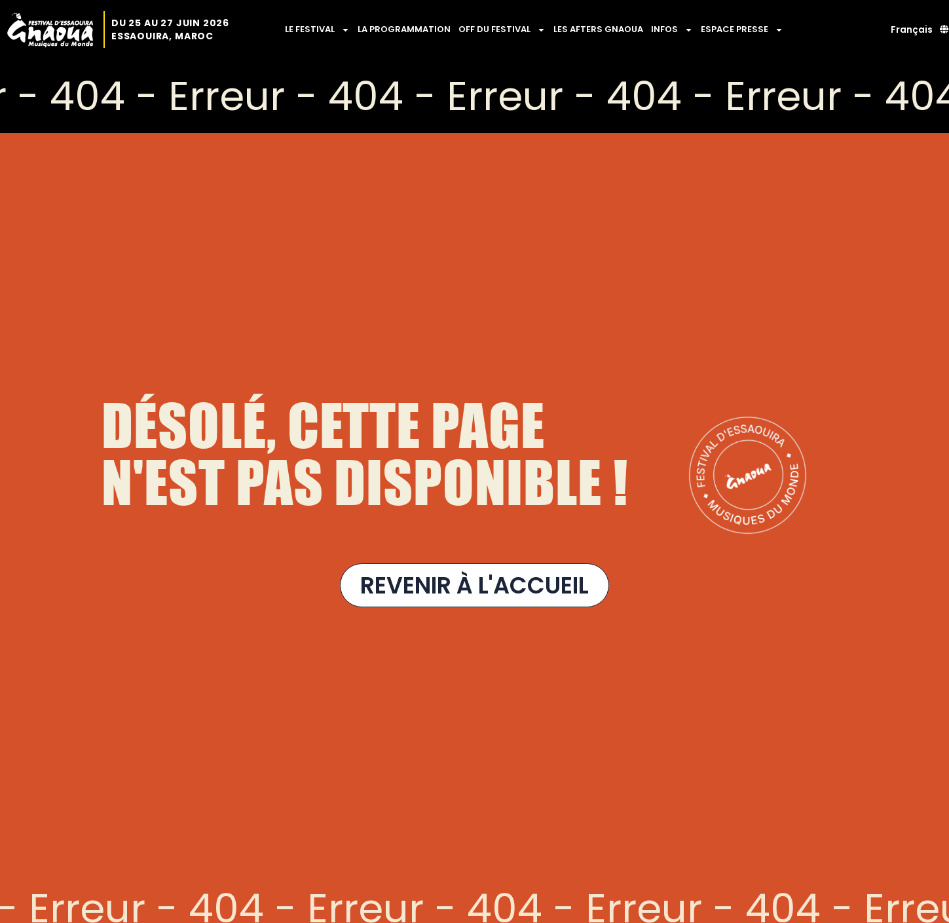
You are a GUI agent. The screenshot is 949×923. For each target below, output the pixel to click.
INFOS (672, 30)
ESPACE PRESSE (742, 30)
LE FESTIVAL (317, 30)
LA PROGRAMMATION (404, 29)
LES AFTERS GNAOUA (598, 29)
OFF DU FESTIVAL (502, 30)
